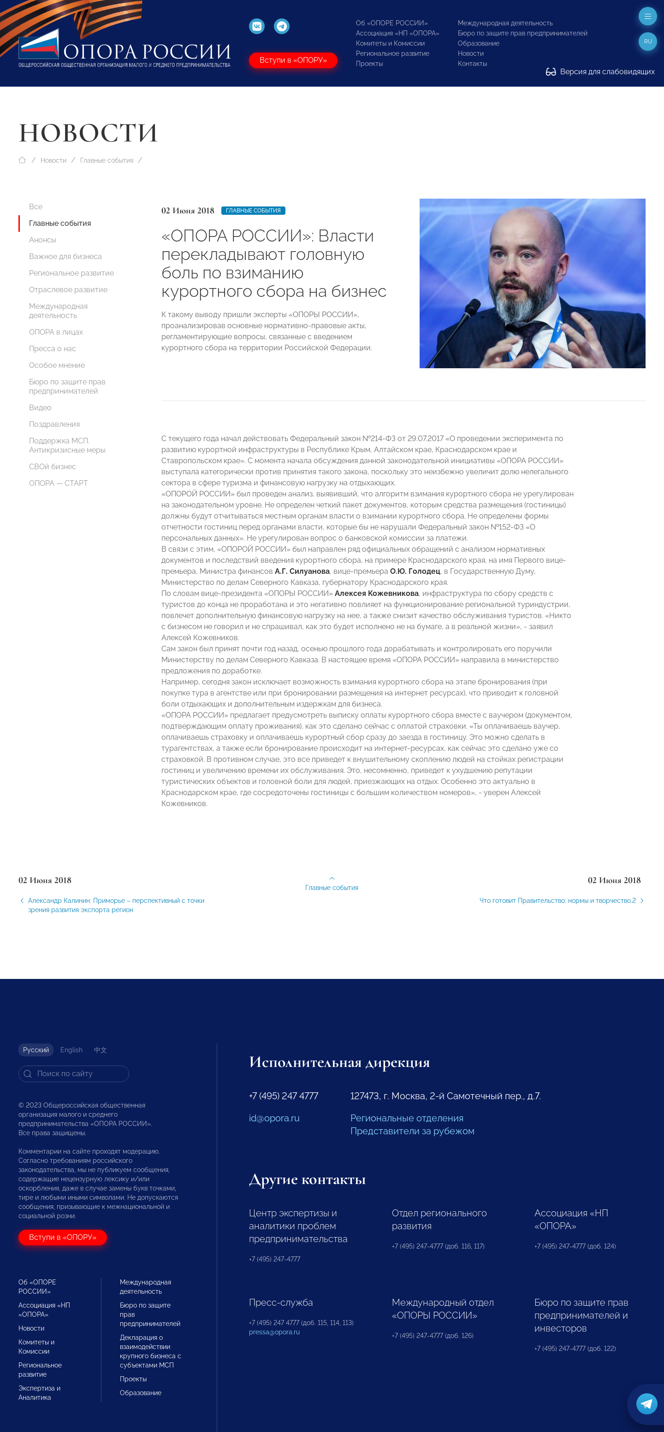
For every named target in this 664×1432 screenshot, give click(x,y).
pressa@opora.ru (274, 1332)
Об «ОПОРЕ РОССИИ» (392, 23)
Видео (40, 407)
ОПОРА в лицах (56, 332)
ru (648, 41)
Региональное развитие (392, 53)
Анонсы (42, 240)
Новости (471, 53)
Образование (478, 43)
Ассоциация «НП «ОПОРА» (397, 33)
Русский (36, 1050)
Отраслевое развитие (68, 289)
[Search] (73, 1074)
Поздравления (54, 424)
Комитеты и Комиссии (390, 43)
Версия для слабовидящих (600, 71)
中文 (100, 1050)
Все (35, 206)
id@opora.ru (274, 1118)
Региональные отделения (406, 1118)
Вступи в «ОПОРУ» (293, 60)
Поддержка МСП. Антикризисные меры (67, 445)
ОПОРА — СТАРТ (58, 483)
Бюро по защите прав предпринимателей (522, 33)
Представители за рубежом (412, 1131)
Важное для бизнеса (65, 256)
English (71, 1050)
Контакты (472, 63)
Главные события (106, 160)
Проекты (369, 63)
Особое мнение (57, 365)
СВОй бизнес (52, 466)
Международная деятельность (505, 23)
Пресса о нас (52, 348)
